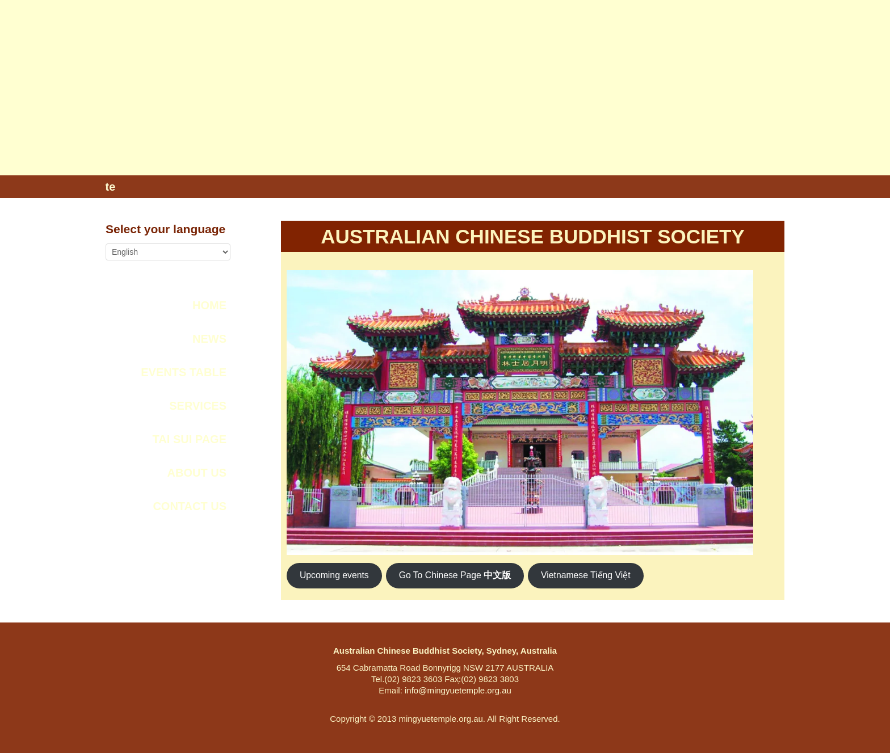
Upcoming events (334, 575)
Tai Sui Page (189, 439)
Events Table (183, 372)
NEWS (209, 339)
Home (209, 305)
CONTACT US (189, 506)
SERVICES (197, 405)
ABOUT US (196, 472)
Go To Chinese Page (455, 575)
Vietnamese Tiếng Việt (586, 575)
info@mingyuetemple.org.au (458, 690)
